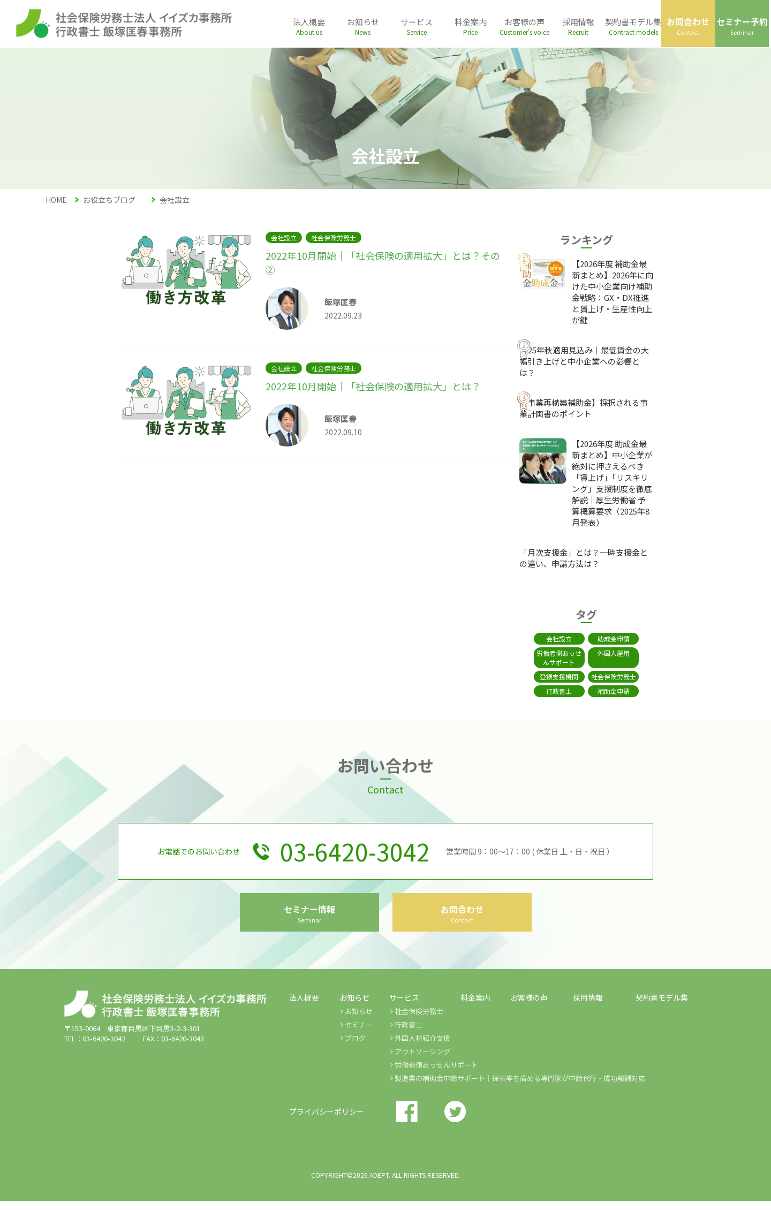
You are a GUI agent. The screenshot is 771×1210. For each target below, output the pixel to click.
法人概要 (304, 1006)
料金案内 (475, 1006)
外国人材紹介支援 (422, 1047)
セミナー (359, 1033)
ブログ (355, 1047)
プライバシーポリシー (326, 1120)
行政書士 (553, 690)
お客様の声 (529, 1006)
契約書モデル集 (662, 1006)
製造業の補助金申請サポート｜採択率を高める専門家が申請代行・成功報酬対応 (520, 1087)
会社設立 (553, 638)
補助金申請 (620, 690)
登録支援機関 (553, 676)
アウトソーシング (422, 1060)
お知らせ (359, 1020)
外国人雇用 (620, 652)
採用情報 (588, 1006)
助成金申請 (620, 638)
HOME (56, 199)
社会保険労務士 (620, 676)
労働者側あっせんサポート (553, 657)
